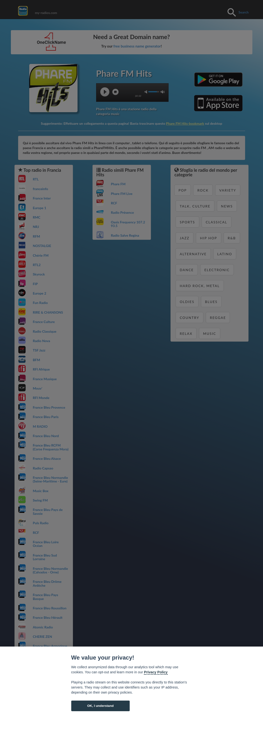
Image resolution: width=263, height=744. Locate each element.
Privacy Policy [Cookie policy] (156, 672)
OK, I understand (100, 706)
